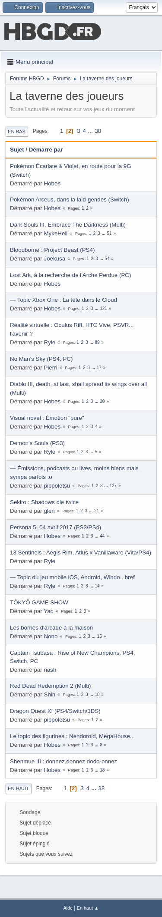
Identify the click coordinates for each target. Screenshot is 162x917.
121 (103, 308)
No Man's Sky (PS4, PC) (41, 359)
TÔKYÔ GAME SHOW (39, 602)
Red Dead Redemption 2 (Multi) (50, 686)
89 (97, 342)
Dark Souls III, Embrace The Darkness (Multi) (68, 224)
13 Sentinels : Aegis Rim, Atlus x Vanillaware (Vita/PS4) (80, 552)
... (91, 131)
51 (109, 233)
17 (99, 367)
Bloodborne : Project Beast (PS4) (52, 250)
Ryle (50, 342)
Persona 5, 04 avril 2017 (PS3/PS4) (55, 527)
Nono (51, 636)
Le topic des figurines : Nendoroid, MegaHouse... (72, 736)
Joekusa (55, 258)
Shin (50, 694)
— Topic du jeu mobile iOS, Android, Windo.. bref (72, 577)
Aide (68, 907)
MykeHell (56, 233)
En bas (16, 131)
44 (102, 536)
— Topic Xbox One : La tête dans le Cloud (63, 300)
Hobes (52, 183)
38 (98, 131)
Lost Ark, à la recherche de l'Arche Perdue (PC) (70, 275)
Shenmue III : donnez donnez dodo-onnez (63, 761)
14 (97, 586)
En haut (18, 788)
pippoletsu (57, 485)
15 (99, 636)
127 (113, 485)
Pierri (50, 367)
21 (96, 510)
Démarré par (46, 149)
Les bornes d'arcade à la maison (51, 627)
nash (50, 669)
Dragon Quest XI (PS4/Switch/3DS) (55, 711)
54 (107, 258)
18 (97, 694)
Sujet (17, 149)
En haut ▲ (88, 907)
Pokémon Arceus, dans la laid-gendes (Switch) (69, 199)
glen (49, 511)
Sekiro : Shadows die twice (44, 502)
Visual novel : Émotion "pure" (47, 418)
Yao (49, 611)
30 (102, 401)
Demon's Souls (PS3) (37, 443)
